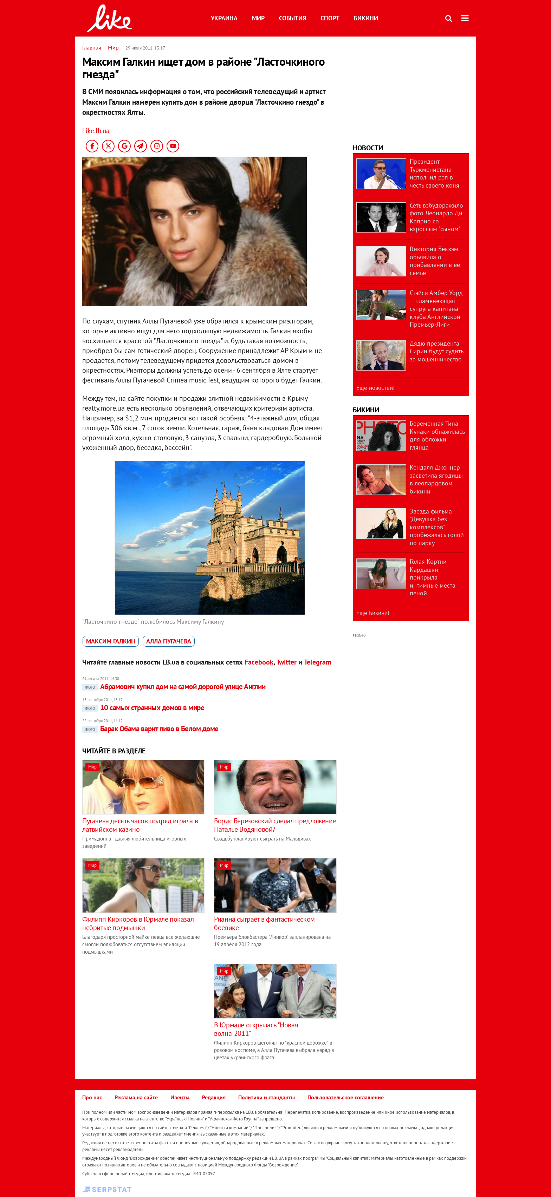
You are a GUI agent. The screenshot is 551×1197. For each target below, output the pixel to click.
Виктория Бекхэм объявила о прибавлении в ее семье (435, 261)
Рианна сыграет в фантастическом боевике (264, 923)
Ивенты (179, 1097)
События (292, 18)
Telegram (317, 662)
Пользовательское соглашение (345, 1097)
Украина (224, 18)
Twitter (286, 662)
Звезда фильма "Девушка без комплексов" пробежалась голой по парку (437, 527)
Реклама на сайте (136, 1097)
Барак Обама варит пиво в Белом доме (150, 728)
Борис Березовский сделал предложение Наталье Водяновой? (275, 825)
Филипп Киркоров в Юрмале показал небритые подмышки (138, 923)
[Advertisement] (141, 1013)
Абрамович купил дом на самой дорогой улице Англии (173, 686)
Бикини (366, 18)
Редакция (214, 1097)
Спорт (329, 18)
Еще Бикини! (372, 613)
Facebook (259, 662)
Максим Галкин (110, 641)
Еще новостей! (375, 388)
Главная (91, 47)
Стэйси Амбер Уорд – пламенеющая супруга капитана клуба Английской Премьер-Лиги (436, 308)
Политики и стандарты (266, 1097)
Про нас (92, 1097)
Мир (258, 18)
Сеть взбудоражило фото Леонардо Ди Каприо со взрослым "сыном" (436, 217)
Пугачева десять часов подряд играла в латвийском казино (140, 825)
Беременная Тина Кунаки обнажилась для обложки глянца (437, 435)
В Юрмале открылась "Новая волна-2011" (256, 1029)
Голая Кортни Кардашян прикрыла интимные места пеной (432, 577)
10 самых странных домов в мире (143, 707)
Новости (368, 147)
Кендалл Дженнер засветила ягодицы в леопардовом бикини (436, 479)
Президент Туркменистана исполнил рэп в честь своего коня (434, 173)
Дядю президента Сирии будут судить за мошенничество (436, 351)
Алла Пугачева (168, 641)
